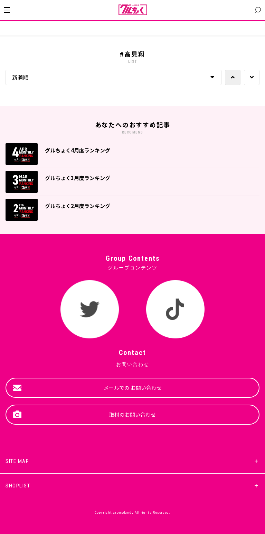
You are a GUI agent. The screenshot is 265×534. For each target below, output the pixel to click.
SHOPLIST (18, 486)
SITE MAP (17, 461)
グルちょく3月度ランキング (77, 177)
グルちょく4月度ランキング (77, 150)
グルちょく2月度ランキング (77, 205)
